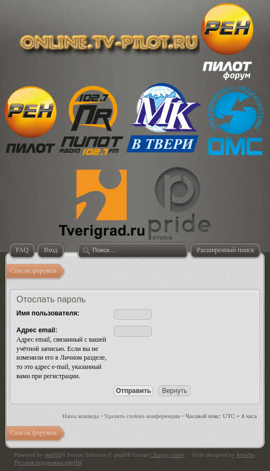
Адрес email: (36, 330)
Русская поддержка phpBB (47, 462)
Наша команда (80, 416)
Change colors (167, 454)
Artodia (245, 454)
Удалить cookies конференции (142, 416)
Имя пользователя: (47, 313)
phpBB (52, 454)
